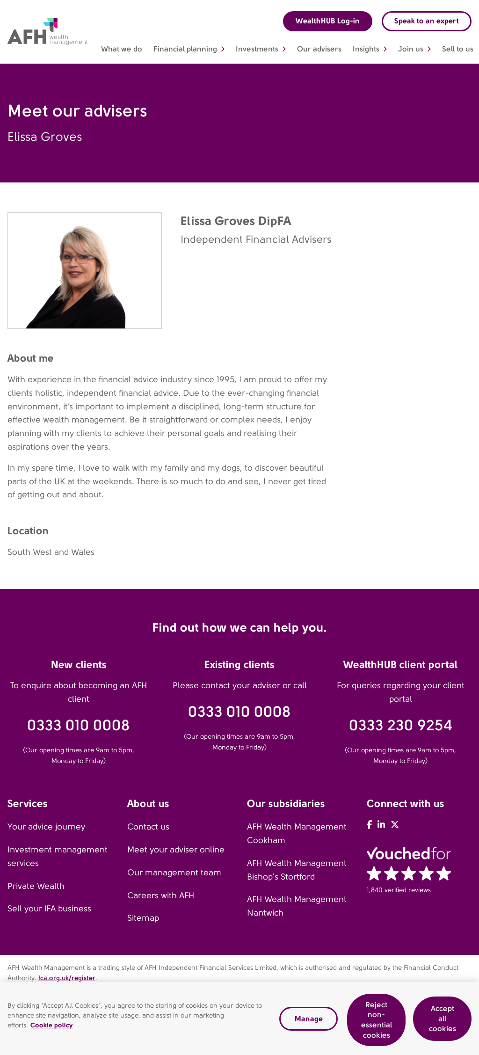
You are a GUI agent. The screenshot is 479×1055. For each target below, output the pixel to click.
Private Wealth (36, 886)
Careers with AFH (160, 895)
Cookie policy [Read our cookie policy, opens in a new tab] (51, 1028)
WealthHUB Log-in (328, 20)
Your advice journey (46, 826)
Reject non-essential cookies (376, 1023)
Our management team (174, 872)
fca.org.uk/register (66, 978)
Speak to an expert (426, 20)
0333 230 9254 (400, 725)
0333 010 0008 (78, 725)
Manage (309, 1022)
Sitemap (143, 918)
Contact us (148, 826)
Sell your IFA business (49, 908)
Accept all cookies (442, 1021)
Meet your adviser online (176, 849)
